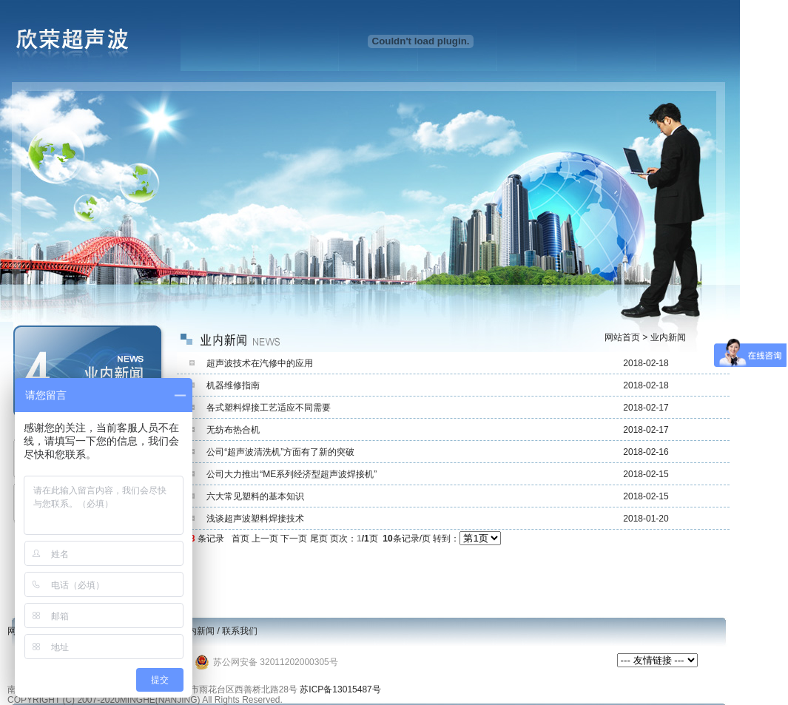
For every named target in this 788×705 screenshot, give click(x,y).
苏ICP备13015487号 (340, 689)
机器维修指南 (233, 385)
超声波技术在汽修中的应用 (259, 363)
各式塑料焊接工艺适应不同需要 (268, 407)
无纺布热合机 (233, 430)
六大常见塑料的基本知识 (255, 496)
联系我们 (239, 631)
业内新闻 (197, 631)
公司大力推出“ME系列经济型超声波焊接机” (291, 474)
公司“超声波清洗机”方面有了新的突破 (280, 452)
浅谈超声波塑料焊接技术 (255, 518)
